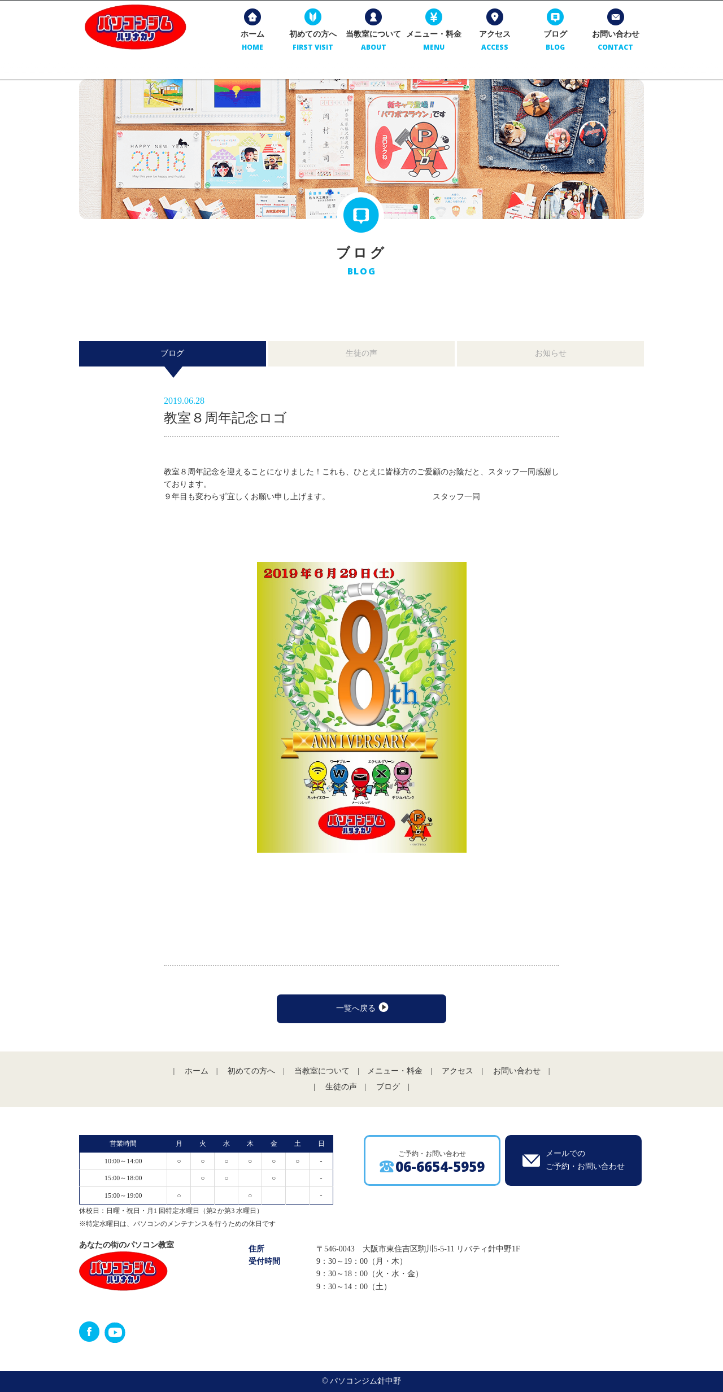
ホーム (251, 44)
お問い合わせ (613, 44)
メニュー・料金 (432, 44)
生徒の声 (361, 353)
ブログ (553, 44)
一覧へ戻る (361, 1008)
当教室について (371, 44)
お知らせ (551, 353)
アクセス (492, 44)
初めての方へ (311, 44)
